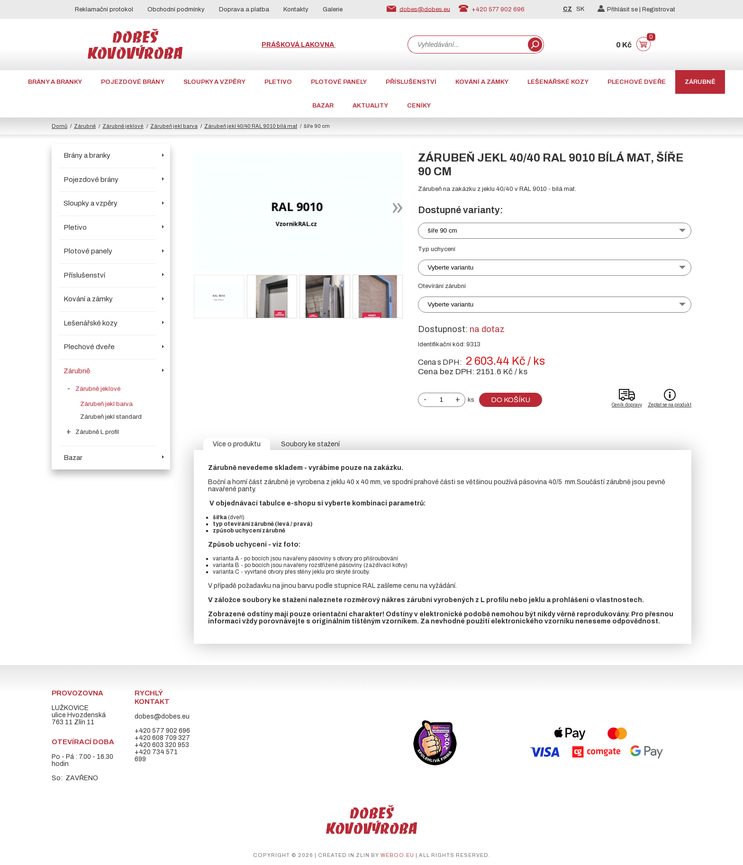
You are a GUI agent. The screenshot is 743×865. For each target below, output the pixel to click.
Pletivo (278, 82)
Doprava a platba (244, 9)
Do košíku (510, 400)
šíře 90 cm (442, 230)
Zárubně (700, 82)
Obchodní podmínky (176, 9)
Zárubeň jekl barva (174, 126)
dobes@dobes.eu (424, 9)
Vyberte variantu (451, 267)
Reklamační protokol (104, 9)
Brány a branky (55, 82)
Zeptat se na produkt (669, 404)
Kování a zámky (481, 82)
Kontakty (295, 9)
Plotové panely (339, 82)
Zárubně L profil (97, 432)
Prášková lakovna (298, 44)
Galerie (333, 9)
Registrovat (658, 9)
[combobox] (467, 45)
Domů (59, 126)
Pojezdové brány (132, 82)
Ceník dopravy (627, 404)
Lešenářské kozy (558, 82)
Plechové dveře (636, 82)
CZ (567, 9)
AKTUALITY (370, 105)
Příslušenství (411, 82)
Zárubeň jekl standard (111, 417)
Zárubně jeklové (123, 126)
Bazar (323, 105)
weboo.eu (397, 855)
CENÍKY (419, 105)
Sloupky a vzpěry (214, 82)
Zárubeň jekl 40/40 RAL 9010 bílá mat (250, 126)
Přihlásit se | (620, 9)
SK (580, 9)
